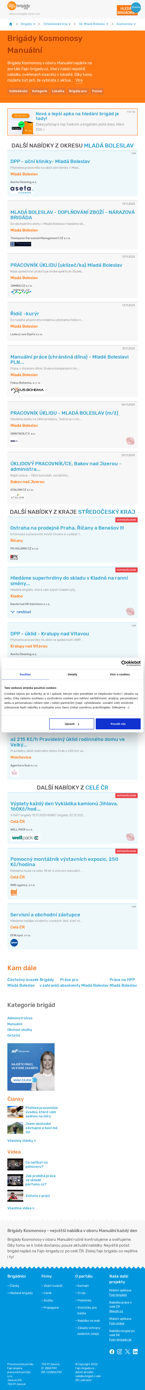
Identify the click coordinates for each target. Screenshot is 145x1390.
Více (79, 80)
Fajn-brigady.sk (120, 1339)
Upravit (72, 723)
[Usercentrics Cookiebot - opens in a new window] (124, 663)
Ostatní (13, 1035)
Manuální (14, 1024)
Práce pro (84, 982)
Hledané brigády (21, 1293)
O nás (82, 1293)
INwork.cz (116, 1311)
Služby (48, 1300)
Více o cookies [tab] (120, 674)
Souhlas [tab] (25, 674)
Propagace (51, 1307)
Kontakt (83, 1286)
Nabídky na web (89, 1321)
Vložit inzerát (53, 1286)
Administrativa (19, 1018)
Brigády (49, 982)
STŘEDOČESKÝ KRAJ (106, 512)
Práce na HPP (123, 982)
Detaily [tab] (72, 674)
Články (14, 1286)
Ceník (48, 1293)
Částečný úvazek (23, 982)
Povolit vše (118, 723)
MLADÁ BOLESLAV (109, 145)
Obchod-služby (19, 1030)
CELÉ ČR (96, 787)
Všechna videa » (20, 1208)
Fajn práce (116, 1323)
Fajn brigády (118, 1295)
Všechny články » (21, 1141)
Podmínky (85, 1300)
